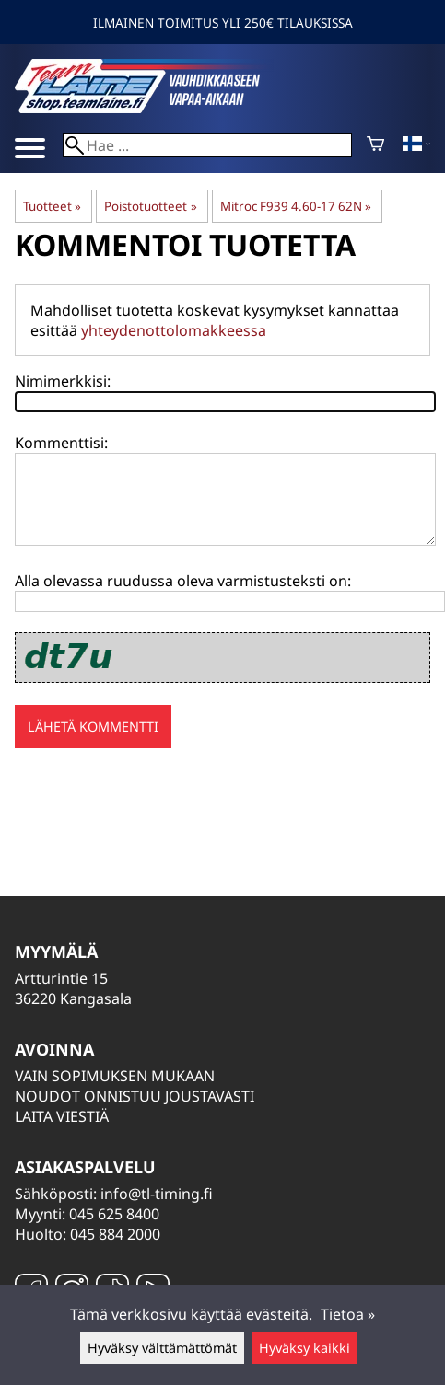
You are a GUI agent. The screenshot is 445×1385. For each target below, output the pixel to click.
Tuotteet (52, 206)
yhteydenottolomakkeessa (173, 330)
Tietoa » (348, 1314)
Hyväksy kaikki (304, 1347)
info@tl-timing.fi (156, 1193)
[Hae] (207, 145)
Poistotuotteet (150, 206)
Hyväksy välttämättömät (162, 1347)
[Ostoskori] (375, 145)
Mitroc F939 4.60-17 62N (295, 206)
